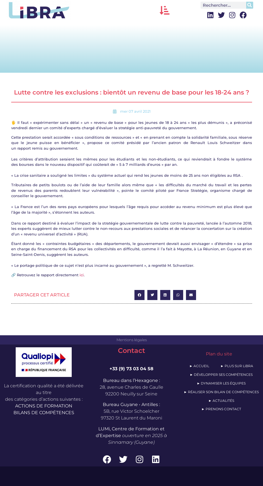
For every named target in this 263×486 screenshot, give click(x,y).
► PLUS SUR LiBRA (236, 366)
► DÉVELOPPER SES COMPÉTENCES (221, 374)
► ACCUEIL (199, 366)
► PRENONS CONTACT (221, 409)
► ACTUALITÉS (221, 400)
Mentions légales (132, 340)
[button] (164, 10)
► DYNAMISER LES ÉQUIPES (221, 383)
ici (82, 275)
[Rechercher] (249, 5)
